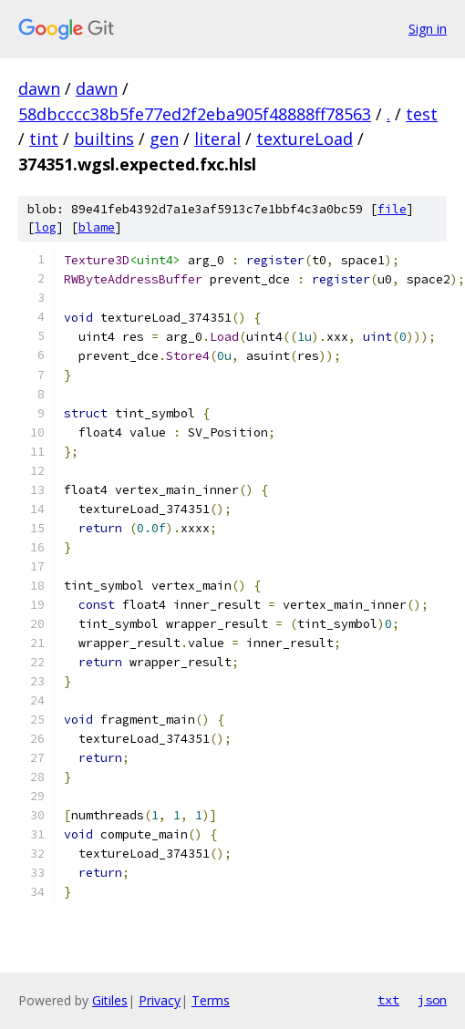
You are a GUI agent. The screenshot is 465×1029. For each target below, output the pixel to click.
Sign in (427, 28)
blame (96, 227)
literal (217, 138)
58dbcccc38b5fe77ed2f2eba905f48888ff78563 (194, 114)
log (46, 227)
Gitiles (110, 1000)
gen (164, 138)
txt (388, 1000)
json (432, 1000)
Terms (210, 1000)
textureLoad (304, 138)
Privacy (160, 1000)
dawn (39, 88)
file (392, 209)
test (422, 114)
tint (43, 138)
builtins (104, 138)
